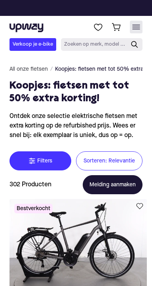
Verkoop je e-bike (33, 44)
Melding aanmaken (112, 184)
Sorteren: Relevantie (109, 161)
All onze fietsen (29, 69)
